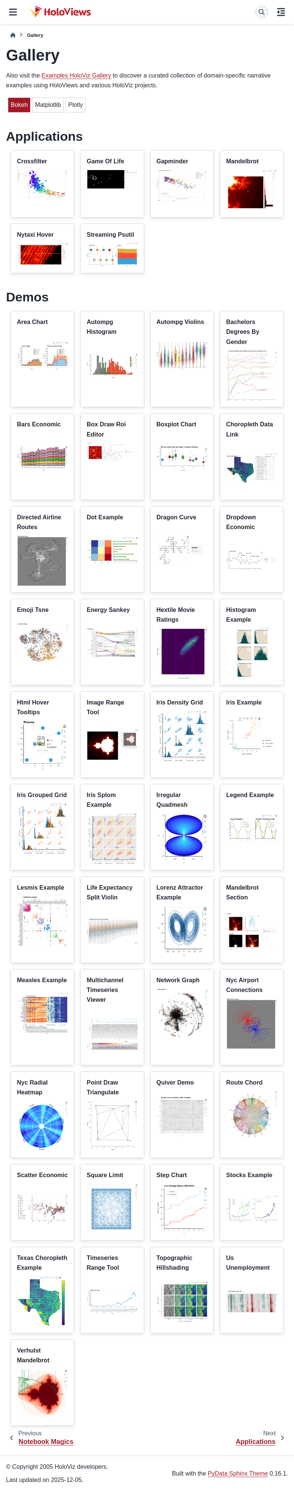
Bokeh (19, 105)
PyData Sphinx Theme (238, 1473)
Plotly (75, 105)
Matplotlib (48, 105)
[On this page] (281, 12)
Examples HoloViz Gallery (76, 75)
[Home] (12, 35)
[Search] (261, 12)
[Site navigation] (13, 12)
